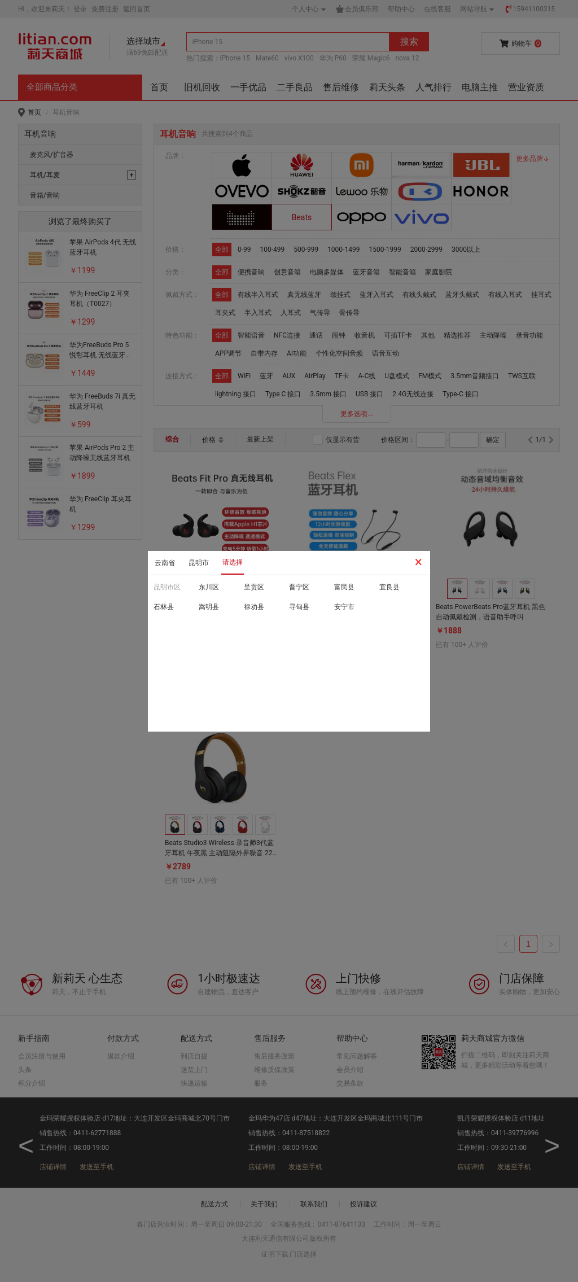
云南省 (165, 563)
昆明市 (199, 563)
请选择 (232, 562)
